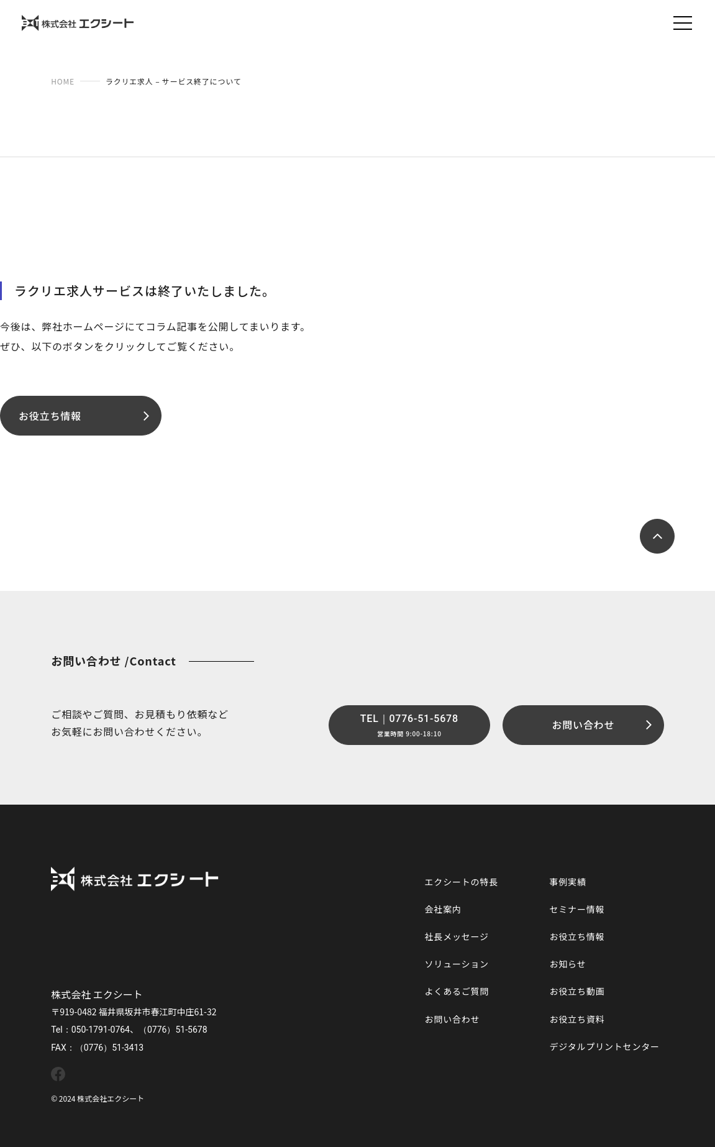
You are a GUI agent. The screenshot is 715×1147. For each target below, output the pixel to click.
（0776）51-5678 (173, 1030)
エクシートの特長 (461, 881)
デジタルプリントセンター (604, 1046)
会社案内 (443, 909)
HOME (63, 81)
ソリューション (457, 963)
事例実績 (567, 881)
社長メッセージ (457, 936)
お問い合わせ (452, 1019)
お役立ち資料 (576, 1019)
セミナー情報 (576, 909)
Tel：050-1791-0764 (90, 1030)
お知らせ (567, 963)
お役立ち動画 (576, 991)
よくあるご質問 (457, 991)
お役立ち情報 (576, 936)
